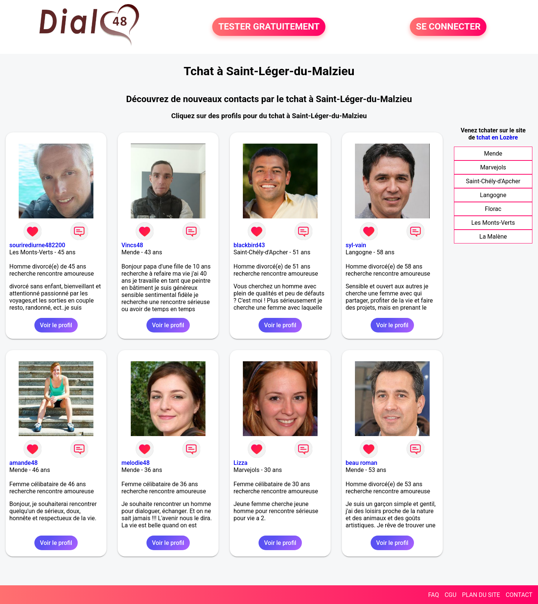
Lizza (240, 462)
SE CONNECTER (448, 27)
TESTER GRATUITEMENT (268, 27)
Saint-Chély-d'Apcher (493, 181)
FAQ (433, 594)
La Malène (493, 236)
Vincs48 (132, 245)
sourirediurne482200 (37, 245)
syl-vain (356, 245)
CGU (451, 594)
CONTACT (518, 594)
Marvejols (493, 167)
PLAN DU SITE (481, 594)
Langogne (493, 195)
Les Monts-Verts (493, 222)
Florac (493, 208)
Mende (493, 153)
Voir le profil (56, 325)
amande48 (23, 462)
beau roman (361, 462)
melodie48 (135, 462)
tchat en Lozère (497, 137)
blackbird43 (249, 245)
